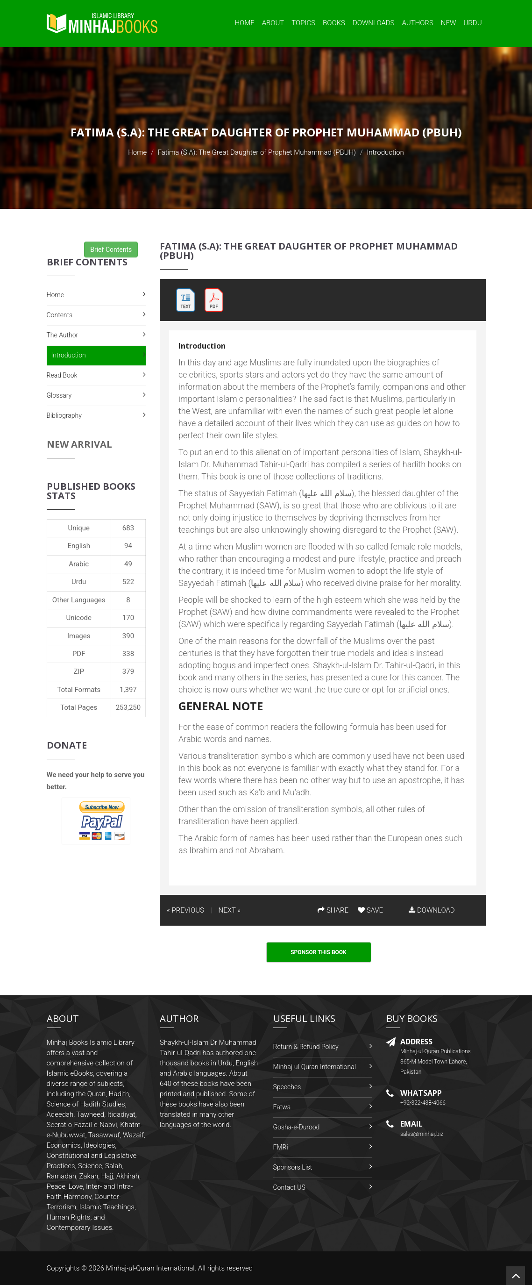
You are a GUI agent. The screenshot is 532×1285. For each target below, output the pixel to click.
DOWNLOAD (431, 910)
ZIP (78, 671)
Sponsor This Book (319, 952)
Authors (417, 23)
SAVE (370, 910)
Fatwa (282, 1107)
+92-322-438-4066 (423, 1102)
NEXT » (230, 910)
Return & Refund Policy (306, 1046)
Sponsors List (292, 1167)
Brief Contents (111, 249)
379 (128, 671)
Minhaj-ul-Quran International (314, 1067)
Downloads (374, 23)
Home (244, 23)
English (78, 546)
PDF (78, 654)
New (448, 23)
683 (128, 528)
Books (334, 23)
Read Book (62, 375)
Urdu (472, 23)
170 (128, 618)
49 (128, 564)
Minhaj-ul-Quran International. (151, 1268)
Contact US (289, 1187)
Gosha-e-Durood (296, 1127)
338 (128, 654)
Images (79, 636)
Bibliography (64, 415)
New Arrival (79, 444)
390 (128, 636)
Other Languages (79, 600)
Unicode (78, 618)
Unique (78, 528)
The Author (62, 335)
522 (128, 582)
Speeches (287, 1087)
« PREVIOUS (185, 910)
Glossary (59, 395)
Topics (303, 23)
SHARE (333, 910)
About (273, 23)
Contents (60, 315)
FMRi (280, 1147)
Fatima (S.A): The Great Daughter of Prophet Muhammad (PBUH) (257, 152)
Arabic (79, 564)
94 (128, 546)
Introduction (68, 355)
